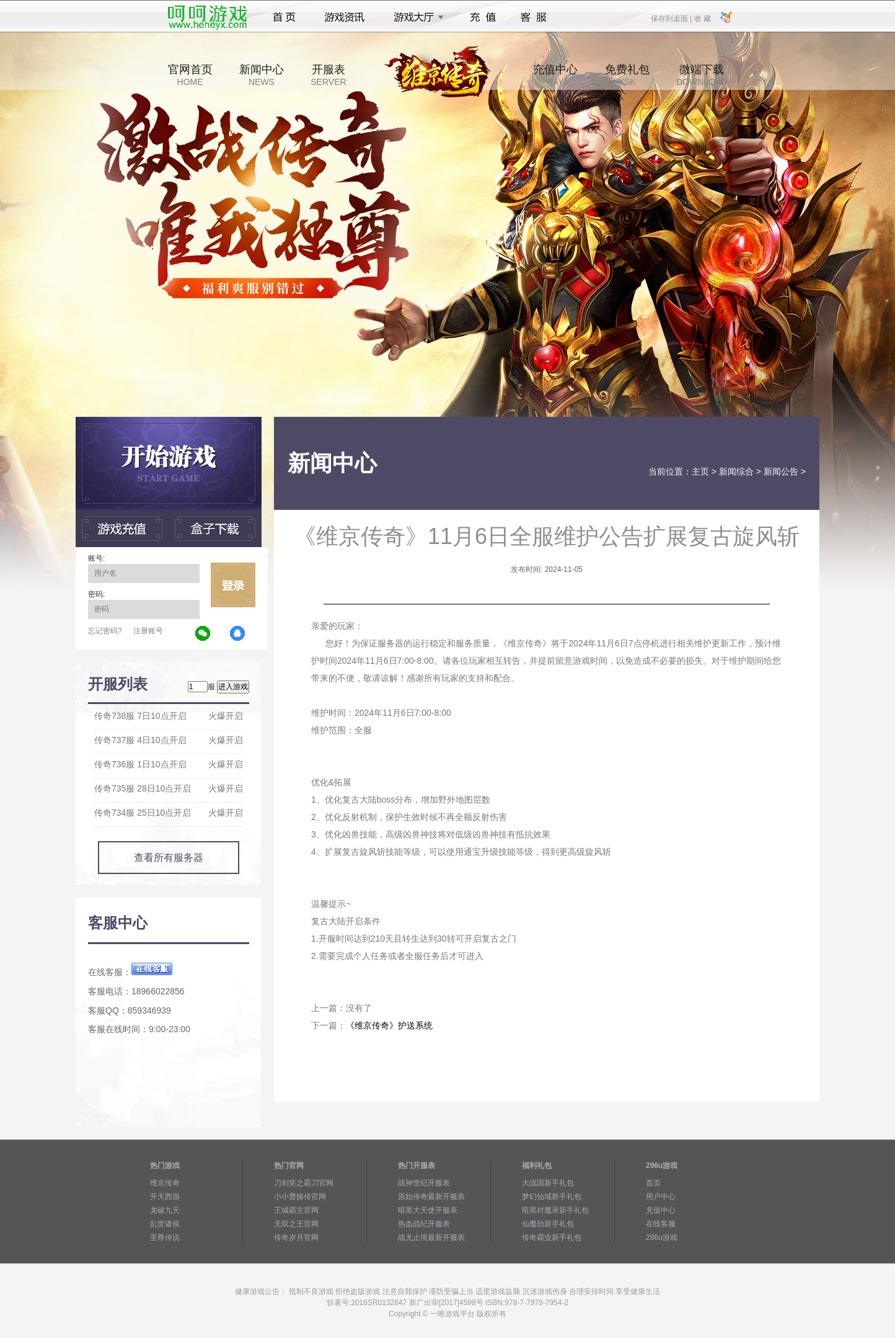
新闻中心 (261, 75)
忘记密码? (105, 631)
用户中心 (661, 1196)
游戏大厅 (415, 17)
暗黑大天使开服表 (427, 1210)
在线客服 (661, 1224)
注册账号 (148, 631)
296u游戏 (661, 1237)
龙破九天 (165, 1210)
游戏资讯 (344, 17)
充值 (482, 17)
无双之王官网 (296, 1224)
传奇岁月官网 (296, 1237)
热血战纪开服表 (424, 1224)
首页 (284, 17)
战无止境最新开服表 (431, 1237)
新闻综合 (736, 471)
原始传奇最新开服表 (431, 1196)
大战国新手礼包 (548, 1183)
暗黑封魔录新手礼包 (555, 1210)
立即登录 (233, 585)
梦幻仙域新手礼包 (551, 1196)
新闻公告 (781, 471)
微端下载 (701, 75)
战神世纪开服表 (424, 1183)
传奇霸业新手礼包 (551, 1237)
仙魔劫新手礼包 (548, 1224)
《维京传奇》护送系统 (389, 1025)
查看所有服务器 (168, 857)
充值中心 (555, 75)
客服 (533, 17)
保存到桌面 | (671, 18)
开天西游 (165, 1196)
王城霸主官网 (296, 1210)
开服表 (328, 75)
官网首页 (190, 75)
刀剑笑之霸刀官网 (303, 1183)
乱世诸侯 (165, 1224)
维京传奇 (165, 1183)
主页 (700, 471)
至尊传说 (165, 1237)
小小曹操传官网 (300, 1196)
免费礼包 (627, 75)
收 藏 (702, 18)
